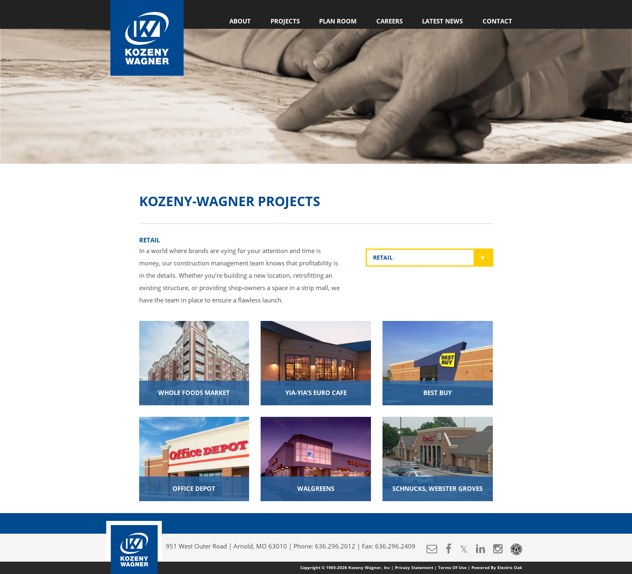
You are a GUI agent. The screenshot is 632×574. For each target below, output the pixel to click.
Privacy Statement (414, 567)
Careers (389, 21)
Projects (285, 21)
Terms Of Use (452, 567)
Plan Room (338, 21)
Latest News (442, 21)
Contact (497, 21)
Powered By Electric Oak (496, 567)
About (240, 21)
